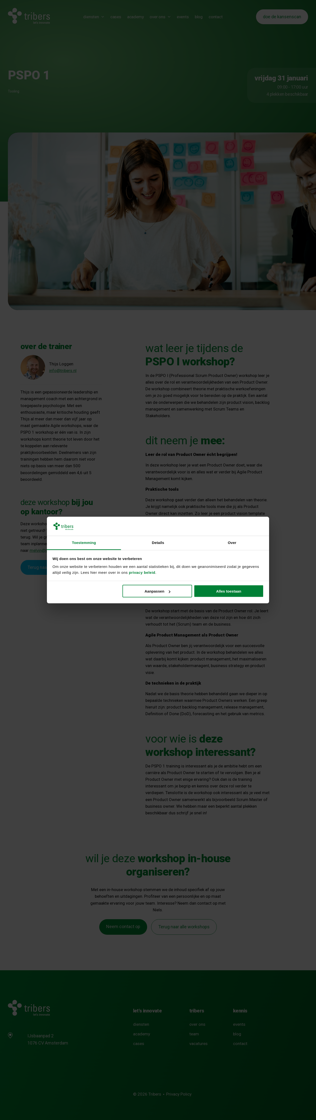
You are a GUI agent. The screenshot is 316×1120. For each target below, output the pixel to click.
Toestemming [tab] (84, 542)
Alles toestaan (228, 591)
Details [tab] (158, 542)
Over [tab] (232, 542)
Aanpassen (157, 591)
